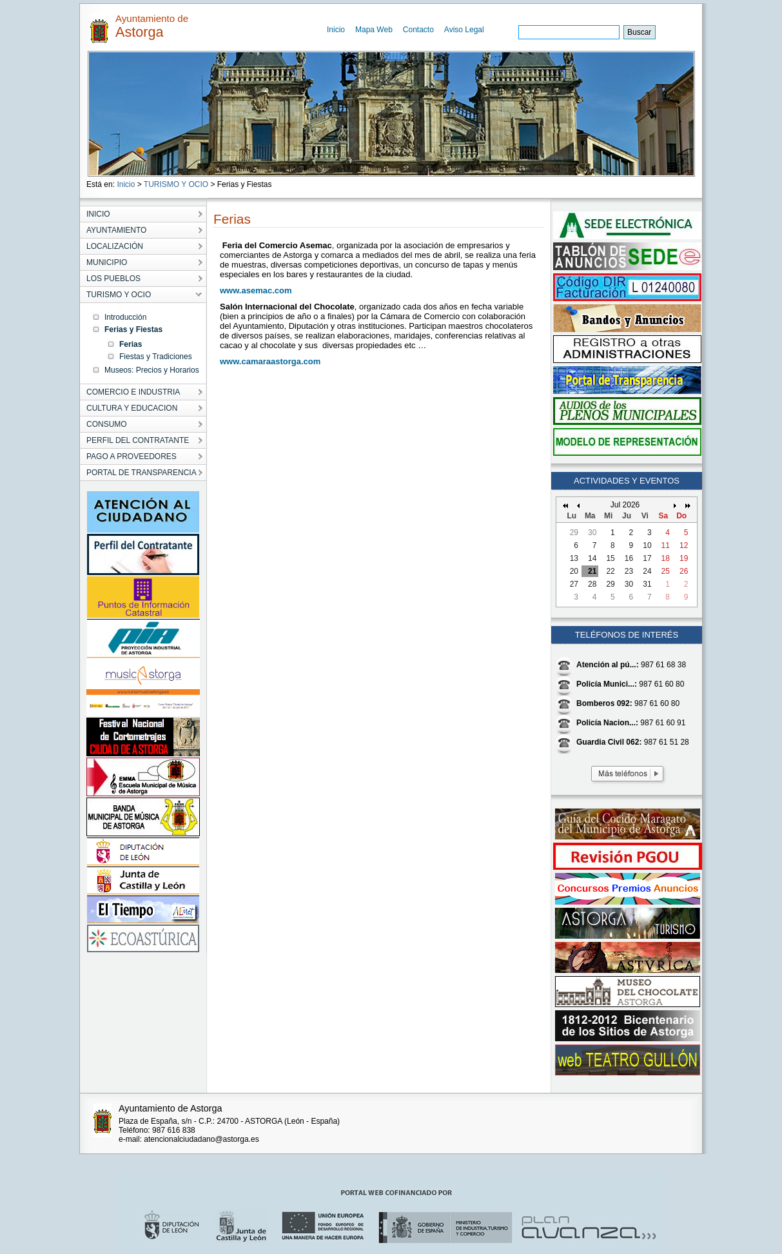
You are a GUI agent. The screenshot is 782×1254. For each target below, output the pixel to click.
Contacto (418, 29)
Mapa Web (374, 29)
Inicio (336, 29)
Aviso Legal (464, 29)
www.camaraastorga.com (270, 361)
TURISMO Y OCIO (176, 184)
